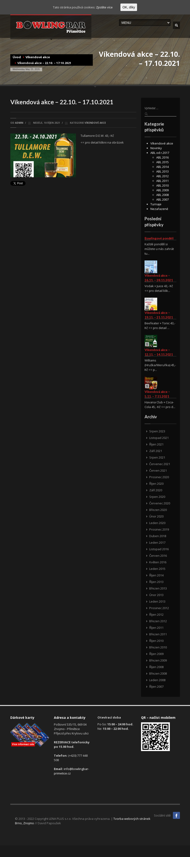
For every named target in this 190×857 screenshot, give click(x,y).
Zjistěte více (104, 7)
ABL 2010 (162, 185)
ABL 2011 (162, 181)
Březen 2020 (158, 510)
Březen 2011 (158, 634)
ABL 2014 (162, 167)
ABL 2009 (162, 190)
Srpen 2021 (157, 457)
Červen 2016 (158, 555)
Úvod (17, 57)
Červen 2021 (158, 470)
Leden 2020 (157, 523)
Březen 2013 (158, 588)
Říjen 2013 (156, 582)
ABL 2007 (162, 199)
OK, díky (129, 7)
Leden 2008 (157, 680)
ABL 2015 (162, 162)
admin (19, 122)
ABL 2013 (162, 171)
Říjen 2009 (156, 654)
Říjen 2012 (156, 614)
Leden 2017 (157, 542)
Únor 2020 (156, 516)
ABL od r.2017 (159, 153)
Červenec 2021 (159, 464)
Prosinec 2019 (159, 529)
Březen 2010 (158, 647)
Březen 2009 (158, 660)
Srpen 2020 (157, 497)
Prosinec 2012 (159, 608)
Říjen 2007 (156, 686)
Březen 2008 (158, 673)
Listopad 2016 (159, 549)
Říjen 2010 (156, 641)
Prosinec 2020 (159, 477)
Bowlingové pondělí (159, 238)
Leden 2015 (157, 569)
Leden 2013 (157, 601)
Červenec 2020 (159, 503)
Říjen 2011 (156, 628)
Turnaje (155, 204)
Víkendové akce (38, 57)
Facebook (176, 815)
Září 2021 (155, 451)
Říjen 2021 (156, 444)
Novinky (156, 148)
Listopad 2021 (159, 438)
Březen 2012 (158, 621)
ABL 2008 (162, 195)
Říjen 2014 (156, 575)
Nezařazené (159, 209)
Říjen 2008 (156, 667)
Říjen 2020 (156, 483)
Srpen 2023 (157, 431)
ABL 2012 (162, 176)
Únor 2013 (156, 595)
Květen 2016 (157, 562)
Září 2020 (155, 490)
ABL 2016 (162, 157)
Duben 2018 (157, 536)
